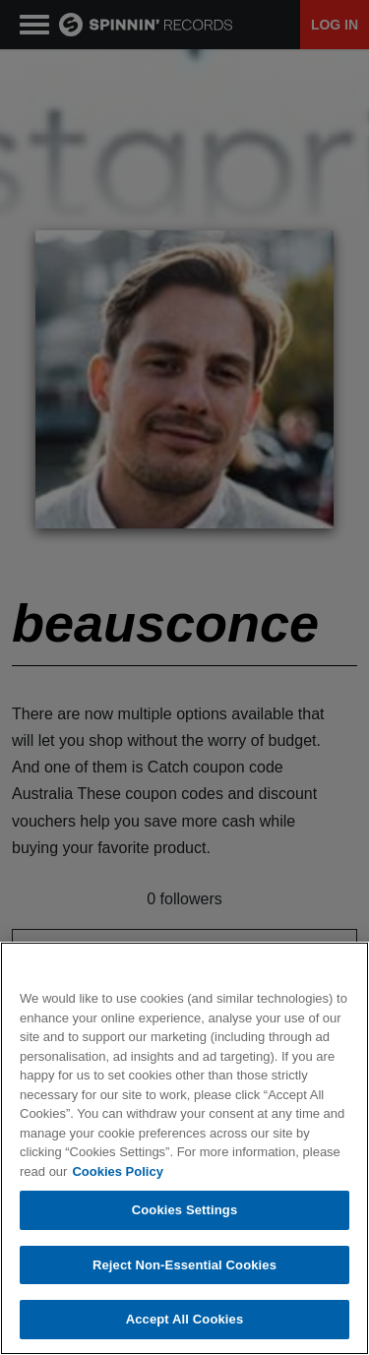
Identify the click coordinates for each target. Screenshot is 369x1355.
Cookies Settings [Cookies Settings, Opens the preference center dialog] (185, 1209)
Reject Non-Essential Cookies (184, 1265)
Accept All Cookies (185, 1319)
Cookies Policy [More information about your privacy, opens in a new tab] (117, 1171)
